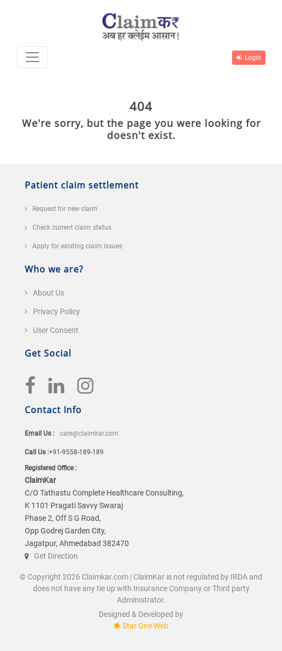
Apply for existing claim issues (77, 246)
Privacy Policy (56, 311)
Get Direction (56, 556)
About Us (48, 292)
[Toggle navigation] (32, 57)
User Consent (55, 330)
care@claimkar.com (89, 433)
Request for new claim (65, 209)
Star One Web (145, 625)
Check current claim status (71, 227)
